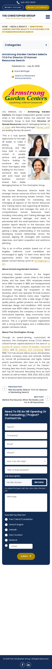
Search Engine (16, 524)
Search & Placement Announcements (25, 76)
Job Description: (13, 476)
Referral (13, 540)
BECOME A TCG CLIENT (13, 7)
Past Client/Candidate (21, 519)
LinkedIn (13, 529)
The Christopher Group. (20, 658)
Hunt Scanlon (16, 534)
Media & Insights (18, 26)
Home (5, 26)
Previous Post (29, 389)
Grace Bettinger (22, 71)
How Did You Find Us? (16, 515)
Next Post (23, 400)
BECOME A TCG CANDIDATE (37, 7)
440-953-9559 (28, 2)
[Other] (21, 546)
